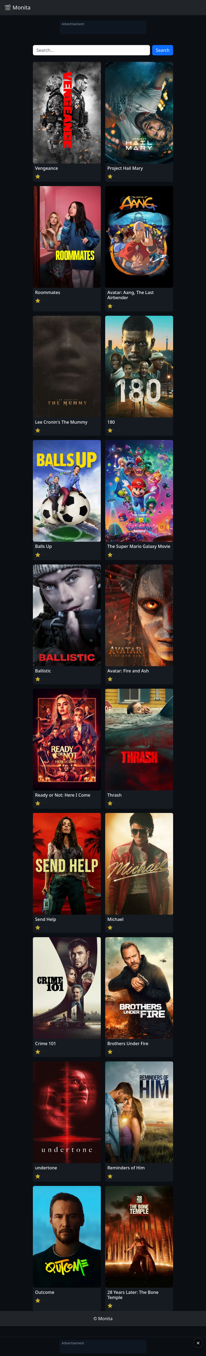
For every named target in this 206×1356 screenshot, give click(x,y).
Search (163, 50)
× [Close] (198, 1343)
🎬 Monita (17, 7)
